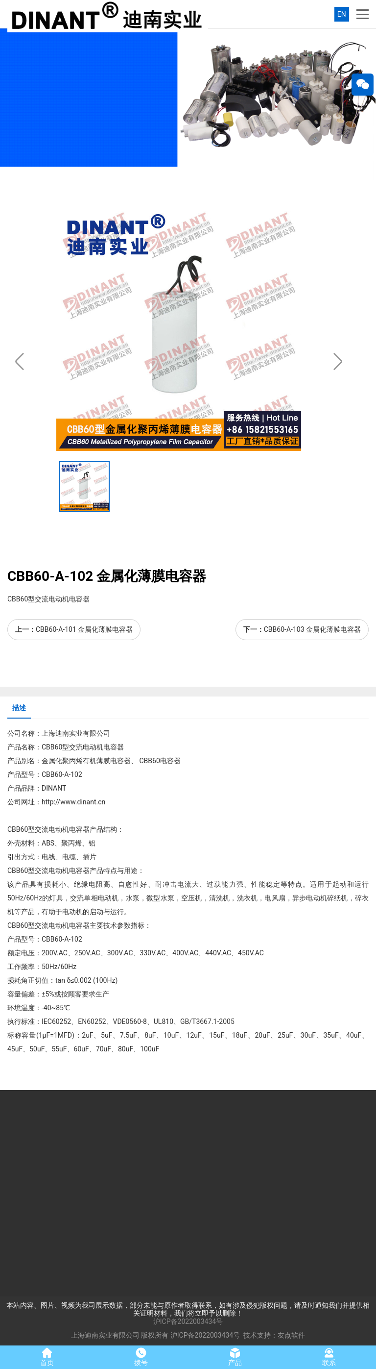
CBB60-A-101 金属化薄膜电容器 (84, 629)
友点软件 (291, 1335)
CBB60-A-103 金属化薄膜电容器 (312, 629)
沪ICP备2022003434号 (188, 1321)
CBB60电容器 (159, 761)
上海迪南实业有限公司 (105, 1335)
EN (341, 14)
